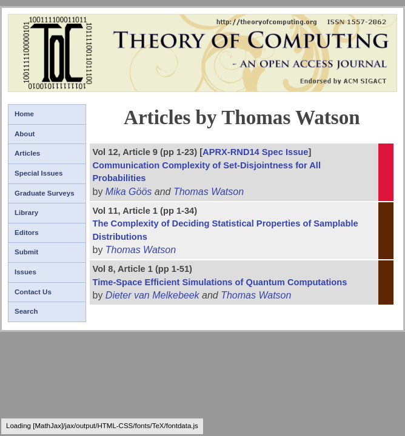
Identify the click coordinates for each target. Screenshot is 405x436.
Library (26, 212)
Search (26, 311)
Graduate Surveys (45, 193)
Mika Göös (128, 192)
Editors (27, 232)
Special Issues (38, 173)
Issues (25, 272)
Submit (26, 252)
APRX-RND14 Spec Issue (255, 152)
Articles (27, 153)
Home (24, 113)
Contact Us (33, 292)
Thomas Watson (208, 192)
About (25, 133)
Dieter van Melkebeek (152, 295)
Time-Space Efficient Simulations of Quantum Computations (219, 282)
